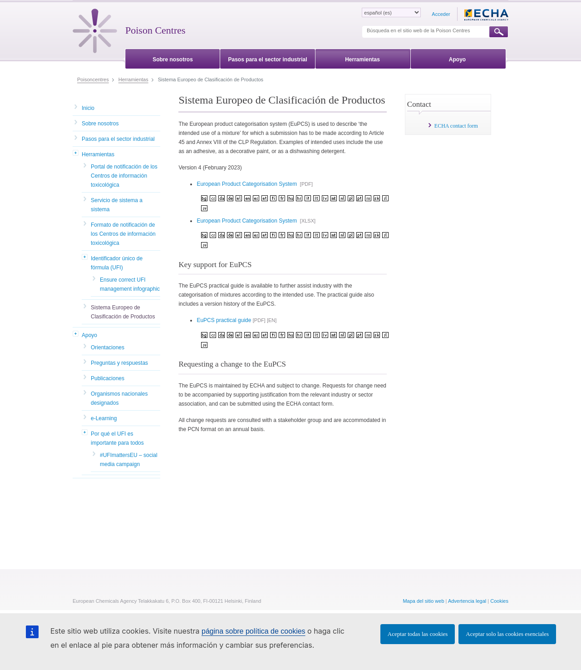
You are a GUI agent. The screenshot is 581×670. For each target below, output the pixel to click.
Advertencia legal (467, 601)
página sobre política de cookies (253, 631)
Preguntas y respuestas (119, 363)
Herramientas (98, 154)
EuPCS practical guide (224, 320)
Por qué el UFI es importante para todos (117, 438)
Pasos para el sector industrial (118, 139)
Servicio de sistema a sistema (117, 205)
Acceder (441, 14)
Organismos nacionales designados (119, 398)
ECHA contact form (456, 126)
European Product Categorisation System (247, 184)
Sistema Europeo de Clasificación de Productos (123, 312)
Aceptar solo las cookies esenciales (507, 633)
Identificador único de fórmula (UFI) (117, 263)
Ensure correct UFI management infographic (130, 284)
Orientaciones (107, 347)
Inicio (88, 108)
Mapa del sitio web (423, 601)
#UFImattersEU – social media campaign (129, 459)
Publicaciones (107, 378)
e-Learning (104, 418)
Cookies (499, 601)
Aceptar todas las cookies (418, 633)
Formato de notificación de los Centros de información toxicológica (123, 234)
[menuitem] (172, 57)
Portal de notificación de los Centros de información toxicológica (124, 176)
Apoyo (89, 335)
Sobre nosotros (100, 123)
